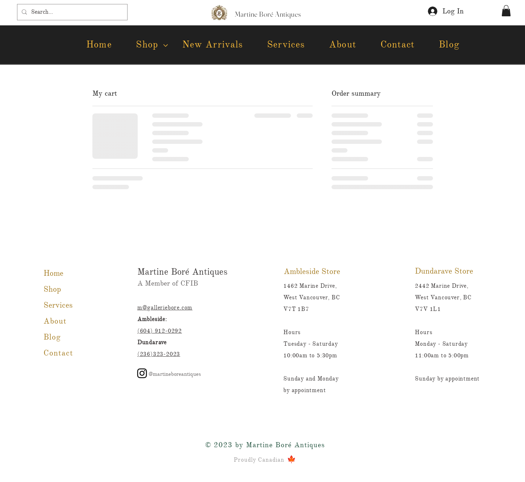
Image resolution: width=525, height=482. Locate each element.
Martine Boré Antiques (182, 271)
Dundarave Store (444, 271)
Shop (52, 289)
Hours (423, 332)
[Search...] (71, 12)
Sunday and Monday (311, 378)
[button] (506, 10)
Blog (52, 337)
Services (58, 305)
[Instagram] (142, 373)
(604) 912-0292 (159, 331)
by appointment (304, 390)
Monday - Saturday (441, 344)
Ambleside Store (312, 271)
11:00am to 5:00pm (442, 355)
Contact (58, 353)
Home (53, 273)
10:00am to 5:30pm (310, 355)
